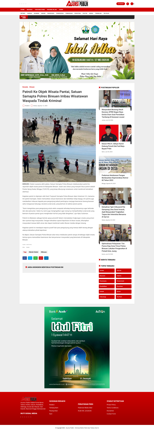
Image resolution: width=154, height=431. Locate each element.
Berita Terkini (34, 252)
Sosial (91, 13)
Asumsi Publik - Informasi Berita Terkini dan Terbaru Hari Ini (82, 428)
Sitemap (121, 3)
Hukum (43, 13)
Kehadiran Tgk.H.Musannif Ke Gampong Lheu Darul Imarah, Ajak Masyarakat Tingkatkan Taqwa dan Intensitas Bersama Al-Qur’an (114, 212)
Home (22, 9)
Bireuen (31, 87)
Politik (85, 13)
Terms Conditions (112, 408)
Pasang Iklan (52, 9)
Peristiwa (77, 13)
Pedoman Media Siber (85, 408)
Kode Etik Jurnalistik (85, 411)
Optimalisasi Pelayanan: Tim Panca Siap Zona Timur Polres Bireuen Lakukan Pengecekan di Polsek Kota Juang (114, 247)
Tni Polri (106, 13)
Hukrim (119, 276)
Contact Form (111, 414)
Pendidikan (69, 13)
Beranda (25, 87)
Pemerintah (60, 13)
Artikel (23, 13)
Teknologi (98, 13)
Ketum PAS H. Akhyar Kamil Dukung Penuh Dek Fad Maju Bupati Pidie (113, 146)
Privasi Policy (111, 405)
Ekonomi (36, 13)
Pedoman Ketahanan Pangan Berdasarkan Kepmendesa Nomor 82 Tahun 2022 (115, 177)
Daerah (29, 13)
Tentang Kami (40, 9)
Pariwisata (50, 13)
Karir (61, 9)
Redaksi (29, 9)
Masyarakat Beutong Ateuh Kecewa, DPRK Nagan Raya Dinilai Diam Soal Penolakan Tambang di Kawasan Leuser (113, 113)
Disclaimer (110, 411)
